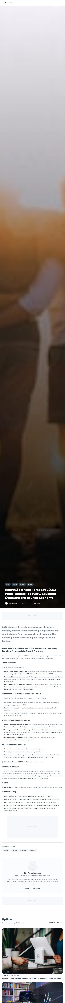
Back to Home (8, 3)
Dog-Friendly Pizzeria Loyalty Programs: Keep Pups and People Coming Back (30, 802)
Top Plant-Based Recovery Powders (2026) (38, 674)
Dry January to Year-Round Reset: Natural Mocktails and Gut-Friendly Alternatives (31, 799)
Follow (27, 888)
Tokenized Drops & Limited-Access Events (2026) (37, 757)
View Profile (37, 888)
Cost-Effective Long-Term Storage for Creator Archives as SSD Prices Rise (28, 796)
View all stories (55, 922)
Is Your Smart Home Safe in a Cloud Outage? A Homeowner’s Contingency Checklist (31, 805)
